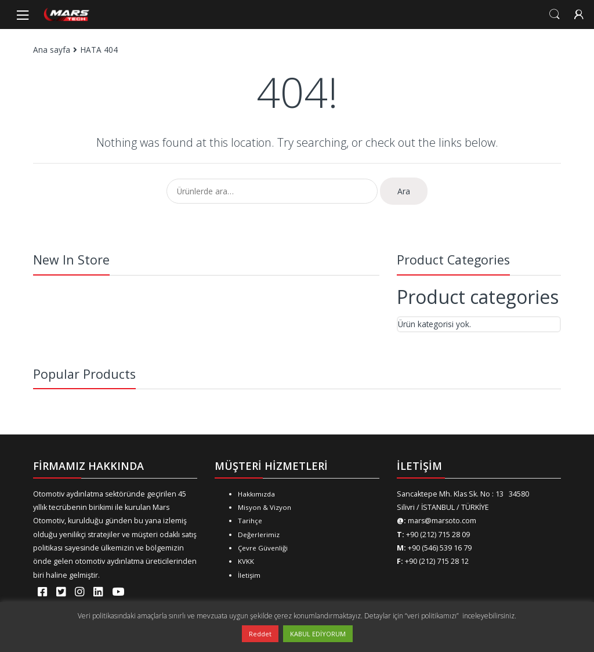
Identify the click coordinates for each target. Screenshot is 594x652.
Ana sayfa (51, 49)
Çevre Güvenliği (263, 548)
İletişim (249, 575)
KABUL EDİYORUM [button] (318, 633)
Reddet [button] (260, 633)
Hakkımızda (256, 494)
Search (554, 14)
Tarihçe (250, 520)
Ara (403, 191)
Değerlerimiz (259, 534)
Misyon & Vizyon (264, 507)
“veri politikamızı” (433, 616)
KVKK (246, 561)
